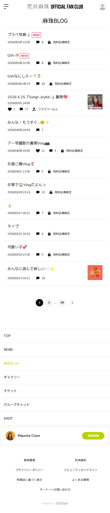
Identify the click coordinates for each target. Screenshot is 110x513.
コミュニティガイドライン (80, 470)
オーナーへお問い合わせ (55, 490)
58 (62, 302)
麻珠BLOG (11, 363)
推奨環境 (29, 460)
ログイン (102, 6)
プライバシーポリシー (29, 470)
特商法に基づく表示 (29, 480)
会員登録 (93, 436)
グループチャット (17, 404)
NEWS (8, 349)
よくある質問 (80, 480)
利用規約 (80, 460)
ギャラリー (12, 377)
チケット (10, 390)
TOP (7, 335)
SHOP (8, 418)
